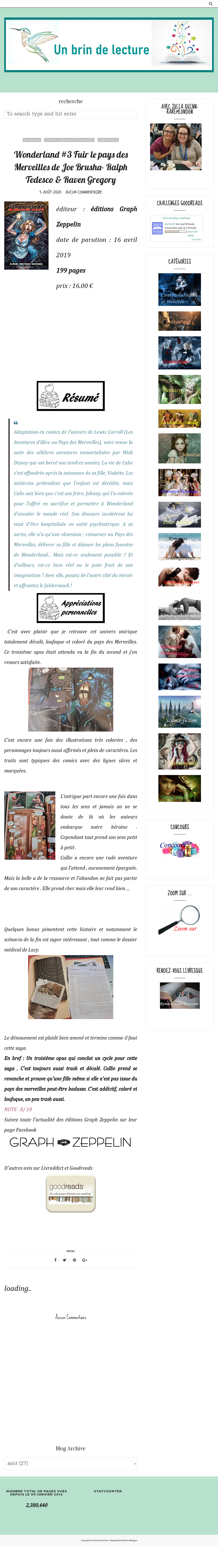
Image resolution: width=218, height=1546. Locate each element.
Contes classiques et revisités (69, 140)
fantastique (108, 140)
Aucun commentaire (84, 192)
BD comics (32, 140)
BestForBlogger (129, 1540)
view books (196, 239)
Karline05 (170, 224)
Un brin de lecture (100, 1540)
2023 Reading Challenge (176, 218)
